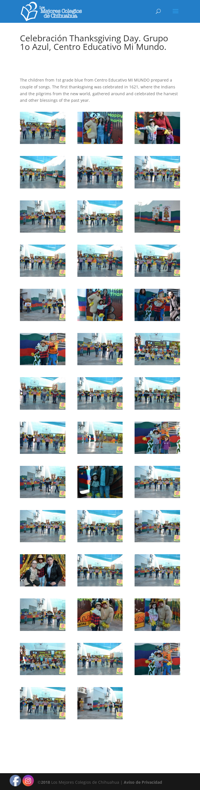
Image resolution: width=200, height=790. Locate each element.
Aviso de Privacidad (143, 782)
